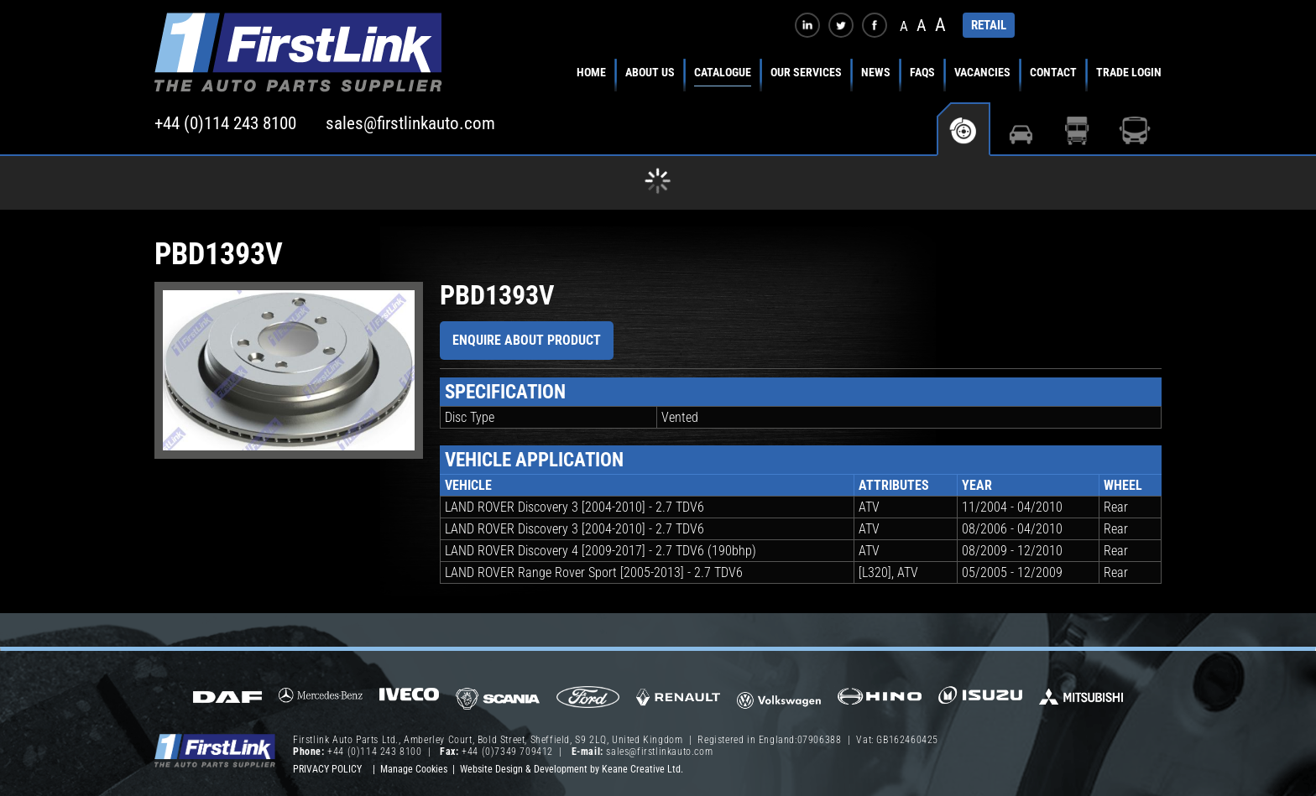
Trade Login (1129, 72)
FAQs (922, 72)
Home (591, 72)
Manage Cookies (413, 769)
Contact (1053, 72)
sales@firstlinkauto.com (410, 123)
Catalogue (722, 72)
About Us (650, 72)
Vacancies (982, 72)
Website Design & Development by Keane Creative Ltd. (571, 769)
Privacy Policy (327, 769)
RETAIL (988, 25)
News (875, 72)
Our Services (806, 72)
